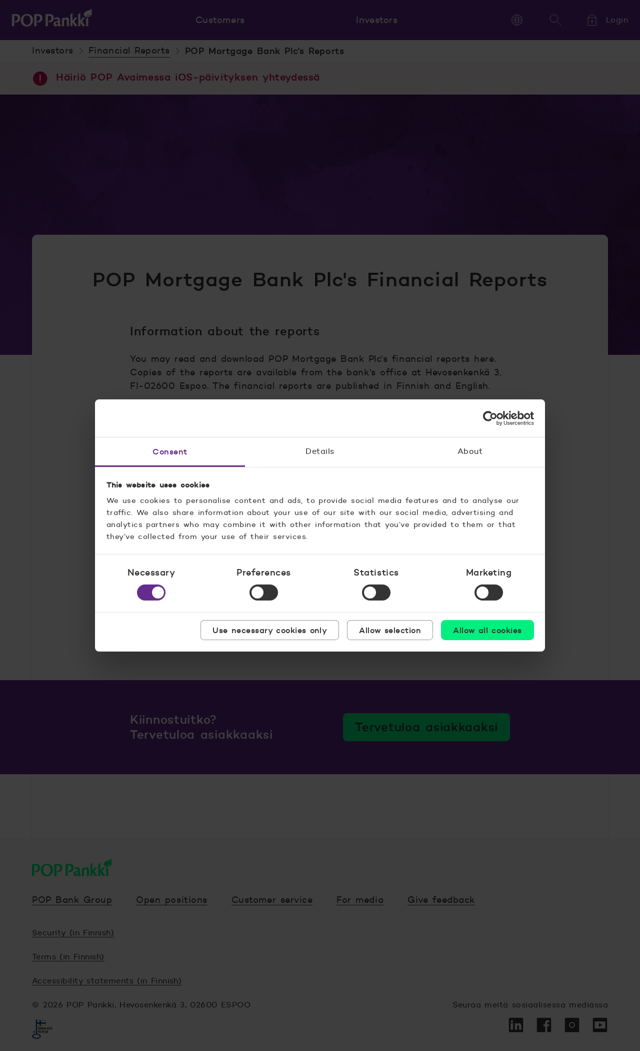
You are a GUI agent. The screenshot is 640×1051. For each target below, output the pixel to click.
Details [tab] (320, 451)
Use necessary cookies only (269, 630)
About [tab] (470, 451)
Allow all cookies (487, 630)
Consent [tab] (169, 451)
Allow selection (390, 630)
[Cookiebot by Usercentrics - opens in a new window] (490, 417)
